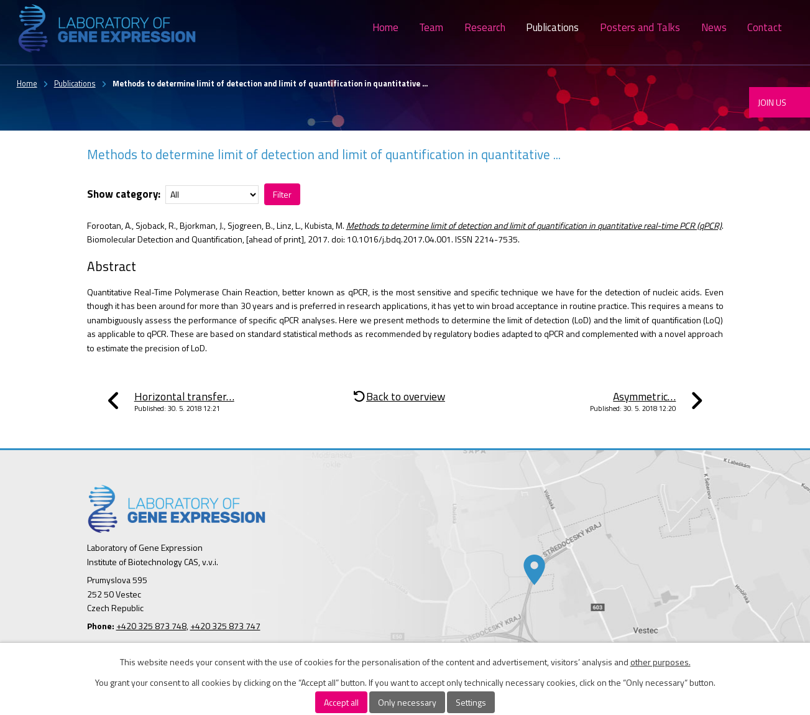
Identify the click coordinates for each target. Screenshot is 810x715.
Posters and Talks (640, 27)
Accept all (341, 702)
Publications (552, 27)
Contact (764, 27)
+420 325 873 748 (151, 625)
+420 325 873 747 (225, 625)
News (714, 27)
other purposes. (660, 661)
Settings (471, 702)
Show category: (123, 194)
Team (431, 27)
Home (385, 27)
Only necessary (407, 702)
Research (484, 27)
